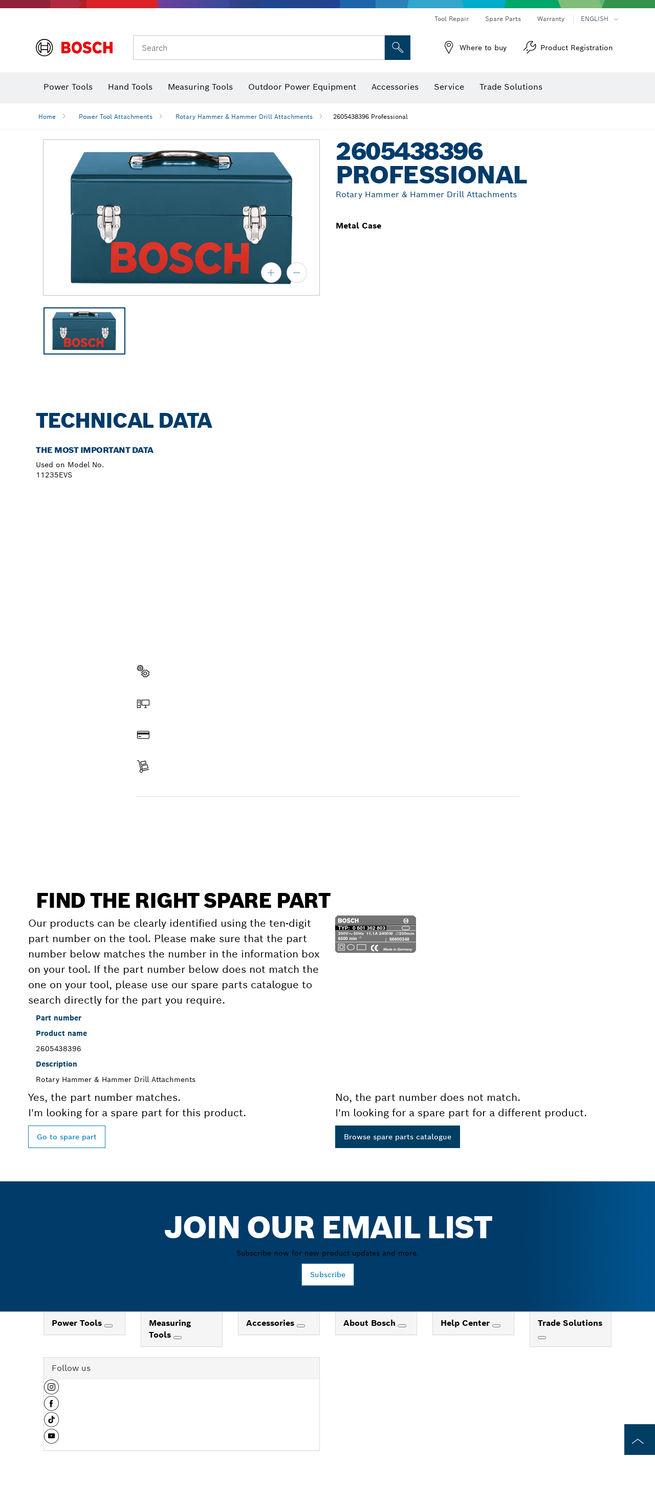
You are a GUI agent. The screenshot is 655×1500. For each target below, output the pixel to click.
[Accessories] (301, 1325)
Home (47, 116)
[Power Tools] (108, 1325)
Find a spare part (175, 818)
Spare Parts (503, 19)
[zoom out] (297, 272)
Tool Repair (451, 19)
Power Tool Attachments (115, 116)
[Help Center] (496, 1325)
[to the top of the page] (639, 1439)
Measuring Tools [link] (170, 1329)
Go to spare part (67, 1136)
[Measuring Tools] (177, 1337)
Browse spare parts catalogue (397, 1136)
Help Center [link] (466, 1323)
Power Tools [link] (78, 1323)
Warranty (550, 19)
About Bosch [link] (370, 1323)
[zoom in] (271, 272)
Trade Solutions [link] (570, 1323)
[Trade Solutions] (542, 1337)
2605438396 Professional (370, 116)
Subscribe (327, 1274)
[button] (51, 1390)
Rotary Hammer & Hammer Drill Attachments (244, 116)
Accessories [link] (271, 1323)
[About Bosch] (402, 1325)
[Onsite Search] (397, 47)
